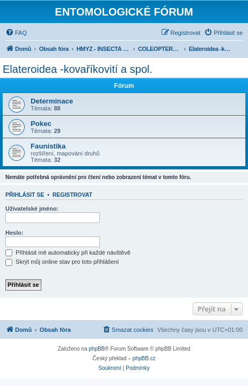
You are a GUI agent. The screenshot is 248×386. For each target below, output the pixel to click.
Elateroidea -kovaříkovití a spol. (77, 69)
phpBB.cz (144, 358)
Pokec (41, 124)
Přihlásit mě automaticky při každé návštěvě (67, 252)
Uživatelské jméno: (32, 208)
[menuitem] (16, 32)
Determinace (52, 101)
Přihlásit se (24, 194)
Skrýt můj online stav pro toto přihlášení (62, 261)
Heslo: (14, 232)
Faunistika (48, 146)
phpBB (97, 349)
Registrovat (72, 194)
